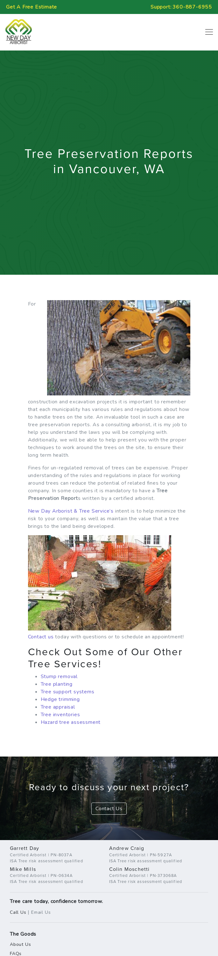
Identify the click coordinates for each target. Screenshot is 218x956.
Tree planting (57, 684)
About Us (20, 944)
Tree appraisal (58, 707)
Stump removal (59, 676)
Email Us (41, 912)
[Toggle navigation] (207, 31)
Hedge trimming (60, 699)
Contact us (41, 636)
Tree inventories (60, 714)
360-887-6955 (192, 6)
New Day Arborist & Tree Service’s (71, 511)
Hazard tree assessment (71, 722)
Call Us (18, 912)
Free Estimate (31, 6)
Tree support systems (68, 691)
